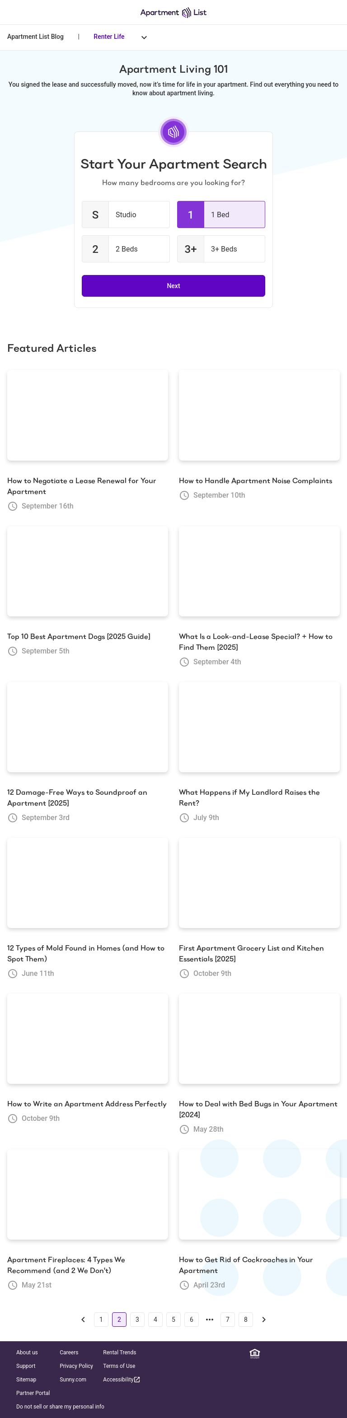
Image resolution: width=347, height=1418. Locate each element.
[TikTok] (334, 1353)
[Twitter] (307, 1353)
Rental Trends (119, 1352)
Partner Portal (33, 1393)
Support (25, 1366)
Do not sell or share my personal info (60, 1407)
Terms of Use (119, 1366)
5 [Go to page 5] (173, 1319)
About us (27, 1352)
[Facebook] (281, 1353)
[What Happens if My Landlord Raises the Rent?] (259, 727)
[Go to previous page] (83, 1319)
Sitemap (26, 1379)
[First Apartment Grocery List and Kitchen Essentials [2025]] (259, 883)
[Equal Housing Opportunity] (254, 1353)
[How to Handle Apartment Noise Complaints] (259, 415)
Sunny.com (73, 1379)
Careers (69, 1352)
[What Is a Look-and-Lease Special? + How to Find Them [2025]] (259, 571)
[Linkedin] (268, 1353)
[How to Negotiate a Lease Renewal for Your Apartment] (87, 415)
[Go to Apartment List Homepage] (173, 12)
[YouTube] (321, 1353)
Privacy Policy (76, 1366)
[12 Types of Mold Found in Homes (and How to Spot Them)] (87, 883)
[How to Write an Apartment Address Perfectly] (87, 1039)
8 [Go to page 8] (246, 1319)
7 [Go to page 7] (228, 1319)
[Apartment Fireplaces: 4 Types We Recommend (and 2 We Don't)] (87, 1194)
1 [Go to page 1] (101, 1319)
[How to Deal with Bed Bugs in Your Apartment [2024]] (259, 1039)
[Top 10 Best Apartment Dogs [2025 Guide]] (87, 571)
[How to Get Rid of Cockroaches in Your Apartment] (259, 1194)
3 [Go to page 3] (137, 1319)
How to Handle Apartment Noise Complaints (255, 480)
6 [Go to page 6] (191, 1319)
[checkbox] (126, 214)
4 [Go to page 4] (155, 1319)
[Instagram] (294, 1353)
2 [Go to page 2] (119, 1319)
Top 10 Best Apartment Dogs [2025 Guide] (78, 636)
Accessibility (122, 1379)
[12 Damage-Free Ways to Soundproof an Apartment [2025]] (87, 727)
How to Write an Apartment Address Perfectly (87, 1104)
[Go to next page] (264, 1319)
